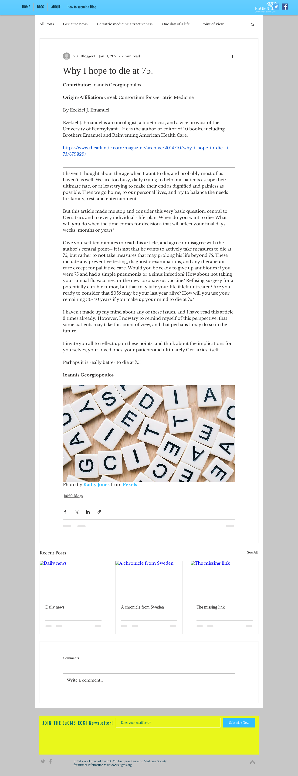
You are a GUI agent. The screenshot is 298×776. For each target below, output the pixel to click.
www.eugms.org (121, 765)
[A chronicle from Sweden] (149, 580)
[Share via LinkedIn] (88, 512)
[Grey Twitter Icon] (43, 761)
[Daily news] (73, 580)
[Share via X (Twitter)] (76, 512)
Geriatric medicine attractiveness (124, 24)
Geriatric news (75, 24)
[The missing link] (224, 580)
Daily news (54, 607)
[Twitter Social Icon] (276, 6)
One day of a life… (177, 24)
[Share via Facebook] (65, 512)
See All (252, 552)
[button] (252, 24)
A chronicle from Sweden (142, 607)
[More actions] (232, 56)
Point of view (212, 24)
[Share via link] (99, 512)
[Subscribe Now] (239, 722)
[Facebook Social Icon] (285, 6)
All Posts (47, 24)
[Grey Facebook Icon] (50, 761)
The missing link (210, 607)
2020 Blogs (73, 496)
